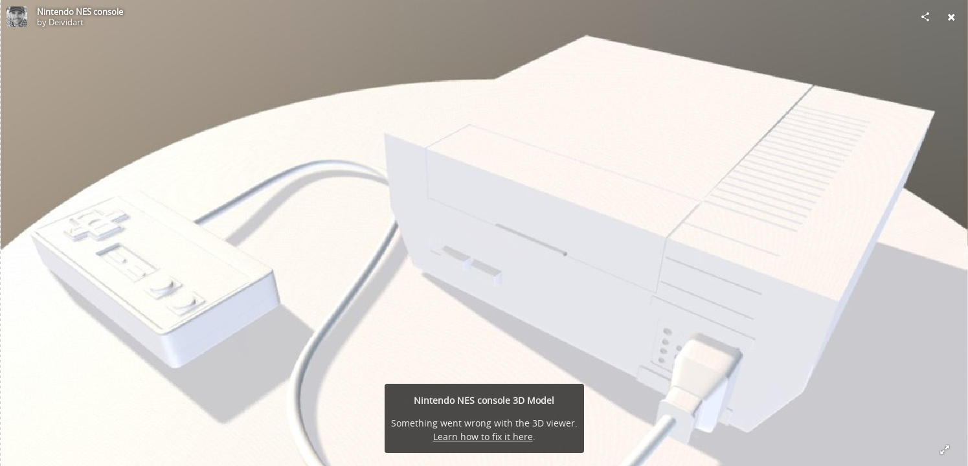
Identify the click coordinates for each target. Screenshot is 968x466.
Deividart (66, 22)
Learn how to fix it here (483, 436)
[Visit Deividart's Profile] (16, 16)
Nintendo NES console (80, 11)
